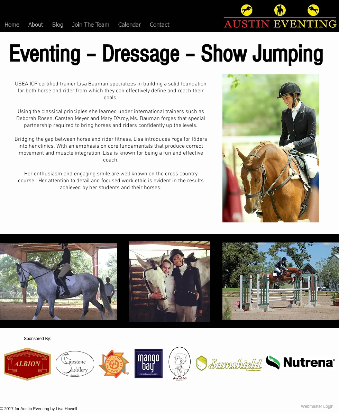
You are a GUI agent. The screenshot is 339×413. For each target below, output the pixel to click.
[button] (36, 25)
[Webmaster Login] (317, 406)
